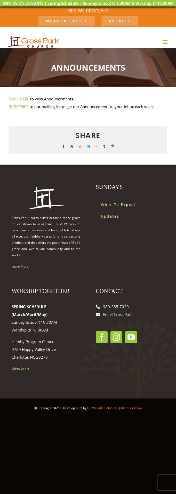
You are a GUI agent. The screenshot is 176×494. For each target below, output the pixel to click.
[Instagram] (116, 337)
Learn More (20, 266)
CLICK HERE (19, 98)
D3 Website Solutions (102, 408)
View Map (20, 368)
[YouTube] (131, 337)
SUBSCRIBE (19, 106)
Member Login (131, 408)
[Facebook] (102, 337)
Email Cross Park (118, 314)
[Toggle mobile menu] (165, 42)
